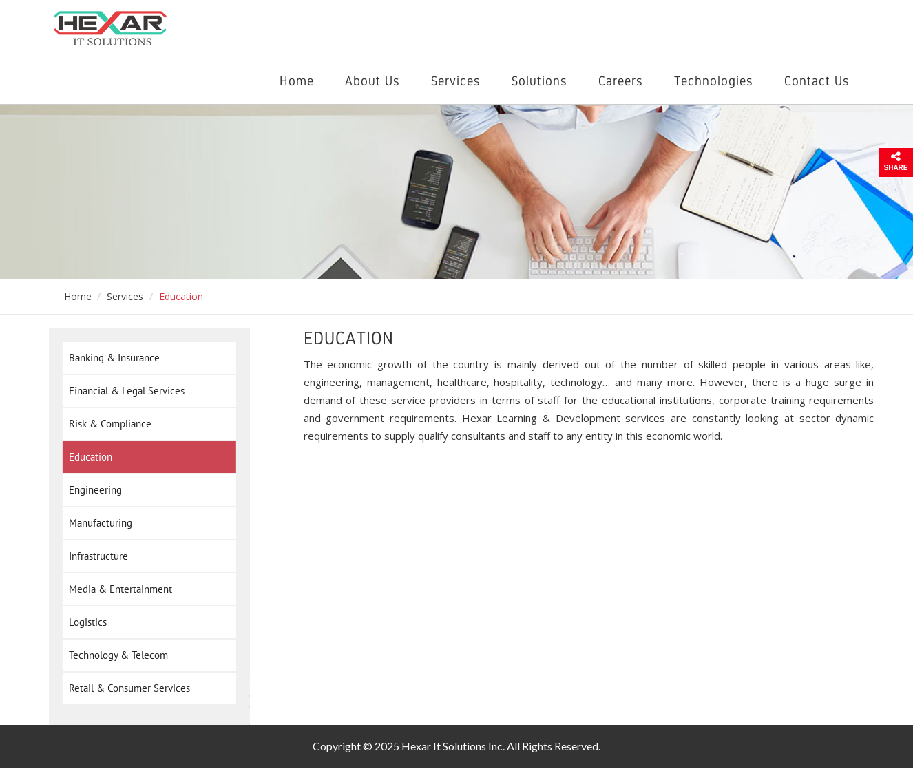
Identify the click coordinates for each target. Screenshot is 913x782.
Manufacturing (96, 523)
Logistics (84, 622)
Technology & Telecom (114, 655)
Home (297, 81)
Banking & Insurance (110, 358)
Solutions (539, 81)
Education (86, 457)
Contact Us (817, 81)
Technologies (713, 81)
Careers (620, 81)
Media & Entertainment (116, 589)
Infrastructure (94, 556)
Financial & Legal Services (122, 391)
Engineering (91, 490)
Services (456, 81)
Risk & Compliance (106, 424)
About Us (372, 81)
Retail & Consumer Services (125, 688)
